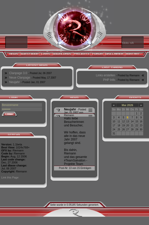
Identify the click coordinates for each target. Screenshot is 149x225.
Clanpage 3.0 (18, 73)
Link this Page (9, 177)
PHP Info (109, 80)
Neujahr (14, 82)
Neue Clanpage (19, 77)
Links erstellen (105, 75)
